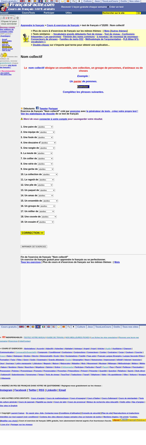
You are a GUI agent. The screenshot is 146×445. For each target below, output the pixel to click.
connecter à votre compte (53, 119)
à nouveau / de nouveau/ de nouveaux (117, 36)
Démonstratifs (46, 356)
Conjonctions (80, 352)
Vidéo (103, 374)
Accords (40, 348)
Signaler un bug (7, 49)
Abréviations (29, 348)
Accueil (4, 13)
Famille (82, 356)
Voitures (133, 374)
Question (112, 371)
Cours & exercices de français (63, 25)
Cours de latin (60, 402)
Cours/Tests (28, 13)
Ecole (56, 356)
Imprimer (5, 42)
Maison (55, 363)
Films (141, 356)
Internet (127, 360)
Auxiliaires (117, 348)
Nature (4, 367)
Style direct (140, 371)
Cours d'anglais (38, 398)
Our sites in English (8, 406)
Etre (62, 356)
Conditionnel (54, 352)
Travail (86, 374)
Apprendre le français (32, 25)
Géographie (78, 360)
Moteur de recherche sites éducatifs (102, 402)
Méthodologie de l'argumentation (103, 39)
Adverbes (59, 348)
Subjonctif (5, 374)
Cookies (133, 417)
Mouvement (92, 363)
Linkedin (51, 390)
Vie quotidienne (115, 374)
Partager (53, 108)
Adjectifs (49, 348)
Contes (103, 352)
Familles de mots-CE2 (71, 39)
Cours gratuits (9, 327)
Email (62, 390)
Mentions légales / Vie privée (116, 417)
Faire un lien (6, 50)
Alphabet (69, 348)
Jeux (90, 327)
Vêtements (5, 378)
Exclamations (72, 356)
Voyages (142, 374)
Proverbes (62, 371)
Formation (4, 360)
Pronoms (38, 371)
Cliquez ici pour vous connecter (9, 22)
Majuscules (65, 363)
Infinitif (120, 360)
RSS (41, 390)
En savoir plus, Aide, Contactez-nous (42, 413)
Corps (121, 352)
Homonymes (97, 360)
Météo (142, 363)
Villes (125, 374)
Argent (87, 348)
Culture (81, 327)
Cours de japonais (27, 402)
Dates (9, 356)
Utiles (69, 13)
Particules (89, 367)
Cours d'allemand (109, 398)
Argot (93, 348)
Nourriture (29, 367)
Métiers (135, 363)
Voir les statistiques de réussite (38, 114)
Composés (42, 352)
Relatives (122, 371)
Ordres (57, 367)
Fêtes (19, 360)
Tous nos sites (130, 327)
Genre (26, 360)
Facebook (20, 390)
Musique (103, 363)
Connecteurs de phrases (44, 39)
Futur (13, 360)
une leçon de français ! (8, 66)
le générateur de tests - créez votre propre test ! (112, 111)
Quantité (103, 371)
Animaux (78, 348)
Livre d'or (5, 44)
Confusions (67, 352)
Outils (116, 327)
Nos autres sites (5, 74)
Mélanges (112, 363)
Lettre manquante (23, 363)
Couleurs (129, 352)
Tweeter (43, 108)
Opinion (49, 367)
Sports (131, 371)
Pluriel (118, 367)
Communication (7, 352)
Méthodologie (124, 363)
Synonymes (31, 374)
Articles (100, 348)
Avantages (5, 36)
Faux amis (91, 356)
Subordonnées (18, 374)
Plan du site (6, 45)
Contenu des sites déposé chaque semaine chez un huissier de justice (71, 417)
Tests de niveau (52, 374)
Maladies (76, 363)
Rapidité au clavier (44, 402)
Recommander (7, 47)
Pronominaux (26, 371)
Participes (79, 367)
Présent (84, 371)
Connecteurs (92, 352)
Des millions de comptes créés (7, 29)
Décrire (35, 356)
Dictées (27, 356)
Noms (20, 367)
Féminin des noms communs (79, 36)
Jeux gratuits (4, 73)
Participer (49, 13)
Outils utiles (125, 402)
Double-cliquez (41, 45)
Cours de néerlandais (128, 398)
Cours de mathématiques (57, 398)
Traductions (76, 374)
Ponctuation (137, 367)
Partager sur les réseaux (22, 424)
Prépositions (73, 371)
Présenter (93, 371)
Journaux (10, 363)
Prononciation (49, 371)
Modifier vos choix (9, 421)
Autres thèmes (119, 31)
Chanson (127, 348)
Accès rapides (7, 41)
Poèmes (15, 371)
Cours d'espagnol (78, 398)
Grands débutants (56, 360)
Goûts (33, 360)
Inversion (137, 360)
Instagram (6, 390)
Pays (112, 367)
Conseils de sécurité (91, 413)
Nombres (12, 367)
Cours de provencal (76, 402)
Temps (41, 374)
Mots (107, 31)
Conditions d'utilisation (70, 413)
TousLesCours (103, 327)
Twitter (33, 390)
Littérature (37, 363)
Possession (5, 371)
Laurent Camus (17, 413)
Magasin (47, 363)
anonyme (75, 111)
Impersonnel (109, 360)
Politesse (127, 367)
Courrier (138, 352)
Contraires (112, 352)
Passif (98, 367)
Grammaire (42, 360)
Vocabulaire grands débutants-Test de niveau (77, 34)
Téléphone (95, 374)
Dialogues (18, 356)
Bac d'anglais (138, 402)
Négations (39, 367)
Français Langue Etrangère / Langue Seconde (118, 356)
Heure (87, 360)
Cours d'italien (93, 398)
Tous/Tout (65, 374)
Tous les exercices (31, 262)
